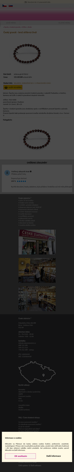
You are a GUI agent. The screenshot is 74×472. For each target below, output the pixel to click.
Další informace (53, 456)
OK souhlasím (20, 456)
